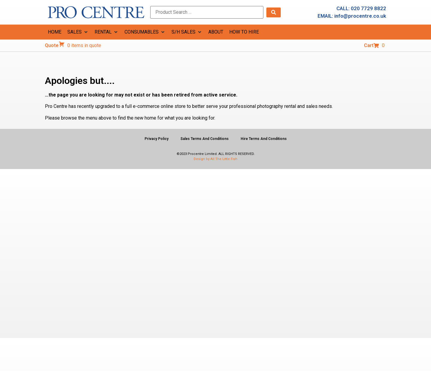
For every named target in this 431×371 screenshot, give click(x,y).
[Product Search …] (206, 12)
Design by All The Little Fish (215, 159)
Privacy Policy (157, 139)
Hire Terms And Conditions (264, 139)
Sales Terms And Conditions (204, 139)
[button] (78, 32)
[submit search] (273, 12)
